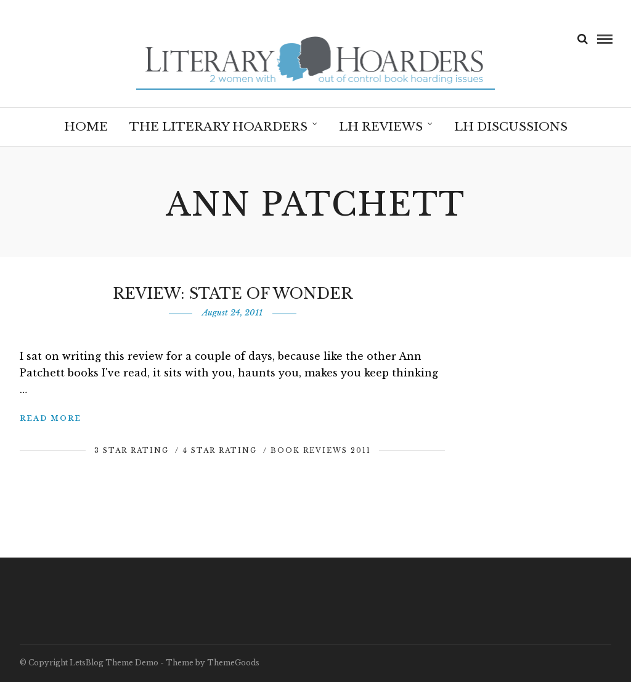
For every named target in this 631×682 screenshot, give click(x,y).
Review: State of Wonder (232, 293)
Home (86, 127)
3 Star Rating (131, 450)
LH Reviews (381, 127)
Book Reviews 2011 (321, 450)
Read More (50, 418)
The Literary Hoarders (218, 127)
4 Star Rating (219, 450)
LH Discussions (511, 127)
